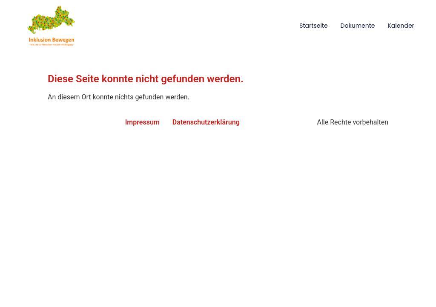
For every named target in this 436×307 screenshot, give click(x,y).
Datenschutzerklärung (206, 122)
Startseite (313, 25)
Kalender (400, 25)
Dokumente (358, 25)
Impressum (142, 122)
